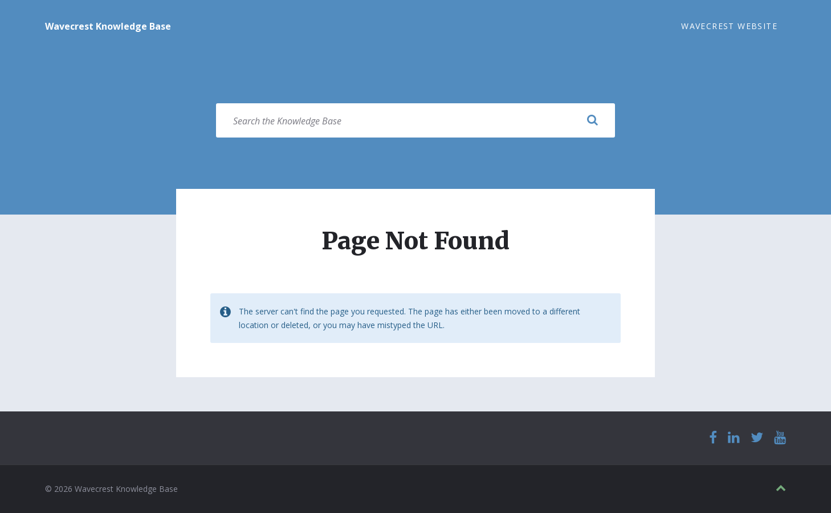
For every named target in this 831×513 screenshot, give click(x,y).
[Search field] (415, 120)
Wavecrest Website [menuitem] (729, 26)
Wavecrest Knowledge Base (108, 26)
